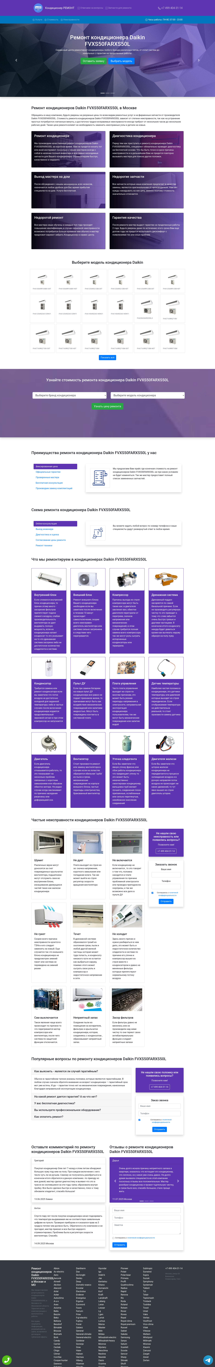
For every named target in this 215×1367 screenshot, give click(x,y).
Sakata (124, 1334)
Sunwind (147, 1271)
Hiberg (79, 1360)
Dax (78, 1271)
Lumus (101, 1321)
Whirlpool (147, 1337)
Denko (79, 1278)
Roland (124, 1304)
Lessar (101, 1308)
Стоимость (51, 19)
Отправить (166, 901)
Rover (123, 1311)
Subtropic (147, 1268)
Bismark (58, 1334)
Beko (56, 1317)
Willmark (147, 1340)
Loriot (101, 1317)
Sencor (124, 1353)
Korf (100, 1291)
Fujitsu (79, 1321)
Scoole (124, 1350)
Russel (124, 1327)
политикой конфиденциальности (141, 1238)
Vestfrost (147, 1321)
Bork (56, 1337)
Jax (100, 1278)
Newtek (102, 1357)
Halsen (79, 1353)
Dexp (78, 1281)
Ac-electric (59, 1271)
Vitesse (146, 1331)
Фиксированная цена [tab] (47, 466)
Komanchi (103, 1288)
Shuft (123, 1363)
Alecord (57, 1288)
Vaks (145, 1314)
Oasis (101, 1360)
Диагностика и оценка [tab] (47, 534)
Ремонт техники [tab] (44, 545)
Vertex (146, 1317)
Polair (123, 1271)
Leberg (101, 1301)
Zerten (146, 1360)
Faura (79, 1308)
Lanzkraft (103, 1298)
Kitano (101, 1285)
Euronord (80, 1304)
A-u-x (56, 1301)
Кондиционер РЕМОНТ (59, 8)
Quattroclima (127, 1285)
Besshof (58, 1324)
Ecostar (80, 1288)
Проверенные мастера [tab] (47, 477)
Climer (57, 1353)
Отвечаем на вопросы (90, 8)
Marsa (101, 1324)
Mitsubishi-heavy (106, 1340)
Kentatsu (102, 1281)
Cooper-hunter (61, 1360)
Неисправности (70, 19)
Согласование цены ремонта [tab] (51, 540)
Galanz (79, 1327)
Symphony (148, 1281)
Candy (57, 1340)
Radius (124, 1288)
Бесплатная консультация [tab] (49, 483)
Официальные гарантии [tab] (48, 472)
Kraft (100, 1294)
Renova (124, 1294)
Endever (80, 1294)
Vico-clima (148, 1324)
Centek (57, 1347)
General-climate (83, 1334)
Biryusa (57, 1331)
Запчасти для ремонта (118, 8)
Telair (145, 1294)
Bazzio (57, 1314)
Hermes (80, 1357)
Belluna (57, 1321)
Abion (56, 1268)
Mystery (102, 1347)
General (80, 1331)
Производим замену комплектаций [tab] (54, 488)
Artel (56, 1291)
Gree (78, 1347)
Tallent (146, 1288)
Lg (99, 1311)
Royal (123, 1317)
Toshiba (147, 1304)
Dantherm (81, 1268)
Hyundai (102, 1268)
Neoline (102, 1353)
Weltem (146, 1334)
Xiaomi (146, 1347)
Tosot (146, 1308)
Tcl (144, 1291)
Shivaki (124, 1360)
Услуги (37, 19)
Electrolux (81, 1291)
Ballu (56, 1311)
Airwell (57, 1281)
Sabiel (124, 1331)
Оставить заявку (93, 61)
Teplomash (148, 1298)
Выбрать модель (121, 61)
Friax (78, 1314)
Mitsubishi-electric (107, 1337)
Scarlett (124, 1347)
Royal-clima (126, 1321)
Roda (123, 1301)
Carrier (57, 1344)
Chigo (56, 1350)
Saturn (124, 1344)
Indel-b (101, 1275)
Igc (99, 1271)
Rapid (123, 1291)
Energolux (81, 1298)
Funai (78, 1324)
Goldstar (80, 1340)
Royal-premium (128, 1324)
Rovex (124, 1314)
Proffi (123, 1281)
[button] (115, 1181)
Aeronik (57, 1278)
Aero (56, 1275)
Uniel (145, 1311)
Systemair (148, 1285)
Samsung (125, 1337)
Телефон (166, 881)
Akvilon (57, 1285)
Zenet (145, 1357)
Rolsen (124, 1308)
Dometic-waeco (83, 1285)
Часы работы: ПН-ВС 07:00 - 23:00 (164, 19)
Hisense (80, 1363)
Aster (56, 1294)
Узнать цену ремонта (107, 406)
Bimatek (58, 1327)
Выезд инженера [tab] (44, 529)
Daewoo (58, 1363)
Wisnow (147, 1344)
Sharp (123, 1357)
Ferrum (79, 1311)
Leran (101, 1304)
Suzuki (146, 1278)
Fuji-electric (81, 1317)
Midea (101, 1334)
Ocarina (102, 1363)
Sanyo (124, 1340)
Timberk (147, 1301)
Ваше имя (166, 869)
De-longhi (80, 1275)
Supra (146, 1275)
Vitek (145, 1327)
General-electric (83, 1337)
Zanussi (147, 1350)
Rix (122, 1298)
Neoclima (103, 1350)
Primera (124, 1278)
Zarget (146, 1353)
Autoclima (59, 1298)
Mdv (100, 1331)
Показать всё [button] (107, 357)
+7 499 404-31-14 (170, 8)
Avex (56, 1304)
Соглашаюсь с (167, 894)
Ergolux (79, 1301)
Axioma (57, 1308)
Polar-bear (126, 1275)
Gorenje (80, 1344)
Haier (78, 1350)
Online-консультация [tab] (46, 523)
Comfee (57, 1357)
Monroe (102, 1344)
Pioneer (124, 1268)
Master (101, 1327)
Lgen (100, 1314)
